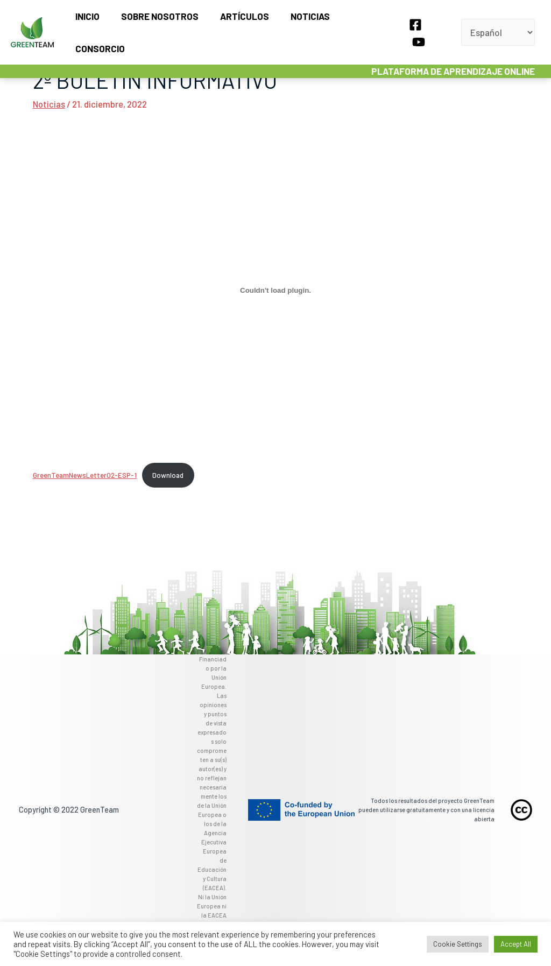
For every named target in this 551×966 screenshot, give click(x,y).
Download (169, 475)
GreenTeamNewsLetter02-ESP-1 (85, 475)
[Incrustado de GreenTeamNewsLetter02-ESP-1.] (275, 290)
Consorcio (362, 24)
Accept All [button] (515, 944)
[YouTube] (433, 25)
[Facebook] (413, 25)
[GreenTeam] (32, 22)
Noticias (300, 24)
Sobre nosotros (156, 24)
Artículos (237, 24)
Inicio (87, 24)
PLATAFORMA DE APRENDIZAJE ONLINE (454, 55)
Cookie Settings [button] (457, 944)
